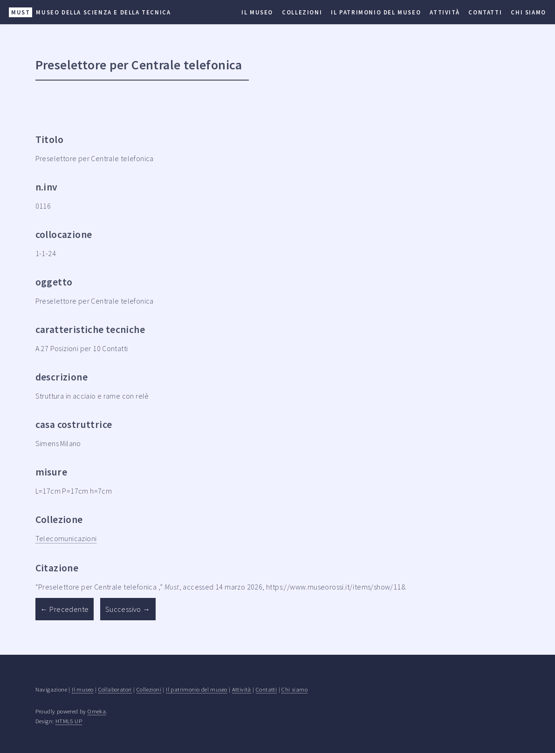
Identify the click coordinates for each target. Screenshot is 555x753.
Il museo (257, 12)
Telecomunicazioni (66, 538)
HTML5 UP (68, 721)
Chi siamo (528, 12)
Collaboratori (115, 689)
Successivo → (128, 609)
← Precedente (65, 609)
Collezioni (302, 12)
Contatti (485, 12)
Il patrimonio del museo (376, 12)
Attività (444, 12)
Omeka (97, 711)
